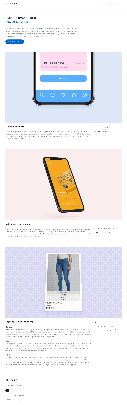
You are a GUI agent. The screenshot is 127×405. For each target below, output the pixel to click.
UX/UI (111, 4)
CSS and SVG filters (32, 136)
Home (105, 4)
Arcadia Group (110, 330)
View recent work (14, 42)
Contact (11, 380)
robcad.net (13, 4)
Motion (119, 4)
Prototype (108, 232)
